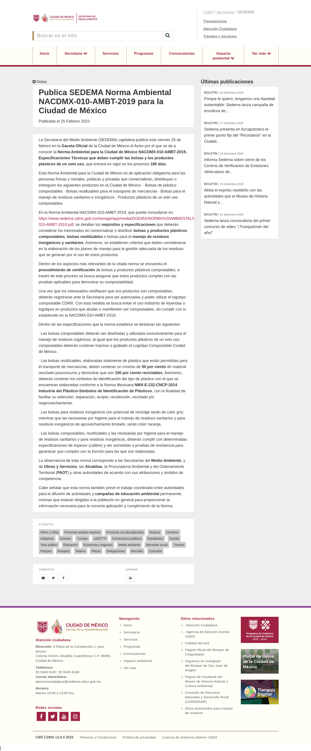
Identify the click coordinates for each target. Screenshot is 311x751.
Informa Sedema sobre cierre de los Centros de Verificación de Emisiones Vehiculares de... (239, 162)
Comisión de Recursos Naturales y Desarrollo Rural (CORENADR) (207, 697)
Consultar (155, 551)
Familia (174, 538)
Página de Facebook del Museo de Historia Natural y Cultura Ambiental (206, 681)
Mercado (137, 551)
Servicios (110, 53)
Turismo (178, 545)
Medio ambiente (129, 545)
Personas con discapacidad (124, 532)
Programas (143, 53)
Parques (46, 551)
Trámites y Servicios (220, 36)
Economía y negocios (98, 545)
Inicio (44, 53)
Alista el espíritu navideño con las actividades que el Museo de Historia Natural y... (239, 192)
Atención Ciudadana (220, 29)
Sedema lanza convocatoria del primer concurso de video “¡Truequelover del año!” (239, 223)
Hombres (172, 532)
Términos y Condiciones (98, 737)
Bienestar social (157, 545)
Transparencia (215, 21)
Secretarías (225, 12)
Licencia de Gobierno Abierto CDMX (189, 737)
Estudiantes (155, 538)
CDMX (208, 12)
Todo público (48, 545)
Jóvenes (65, 538)
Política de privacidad (139, 737)
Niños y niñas (49, 532)
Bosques (63, 551)
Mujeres (154, 532)
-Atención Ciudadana (201, 625)
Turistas (82, 538)
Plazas (96, 551)
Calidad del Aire (197, 643)
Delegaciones (116, 551)
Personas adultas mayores (82, 532)
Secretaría (74, 53)
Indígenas (47, 538)
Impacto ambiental (222, 55)
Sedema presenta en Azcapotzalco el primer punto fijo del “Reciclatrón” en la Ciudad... (239, 132)
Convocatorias (182, 53)
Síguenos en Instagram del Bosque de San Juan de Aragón (206, 665)
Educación (70, 545)
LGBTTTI (100, 538)
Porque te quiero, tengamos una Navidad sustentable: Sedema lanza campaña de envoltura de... (239, 101)
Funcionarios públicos (126, 538)
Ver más (259, 53)
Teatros (81, 551)
